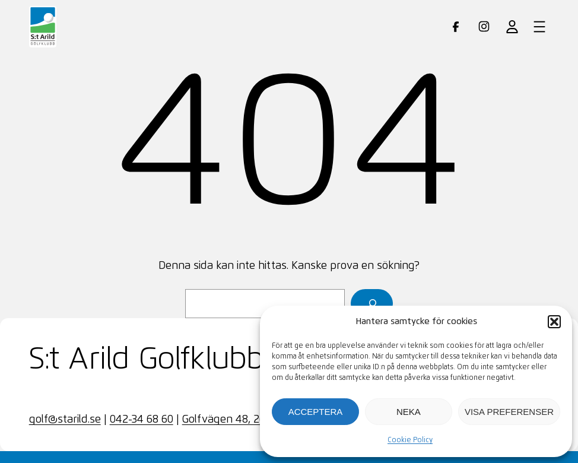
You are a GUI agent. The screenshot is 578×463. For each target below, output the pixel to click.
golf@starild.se (65, 419)
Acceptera (315, 412)
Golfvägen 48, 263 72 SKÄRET (254, 419)
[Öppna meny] (539, 26)
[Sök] (372, 303)
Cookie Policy (410, 440)
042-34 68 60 (141, 419)
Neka (408, 412)
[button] (554, 322)
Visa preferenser (509, 412)
